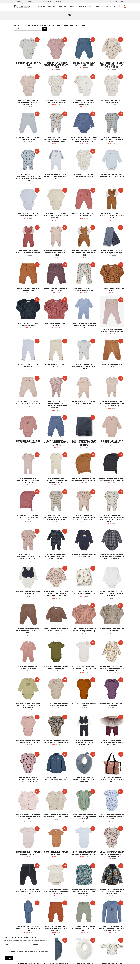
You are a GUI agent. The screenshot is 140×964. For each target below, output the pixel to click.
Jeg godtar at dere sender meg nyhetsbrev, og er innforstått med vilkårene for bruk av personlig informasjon (26, 952)
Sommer (72, 6)
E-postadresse (41, 945)
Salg (90, 6)
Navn (16, 945)
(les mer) (36, 953)
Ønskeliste (113, 1)
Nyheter (97, 6)
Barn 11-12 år (63, 6)
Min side (123, 1)
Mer (115, 6)
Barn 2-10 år (51, 6)
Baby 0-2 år (41, 6)
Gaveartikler (82, 6)
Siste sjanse (107, 6)
